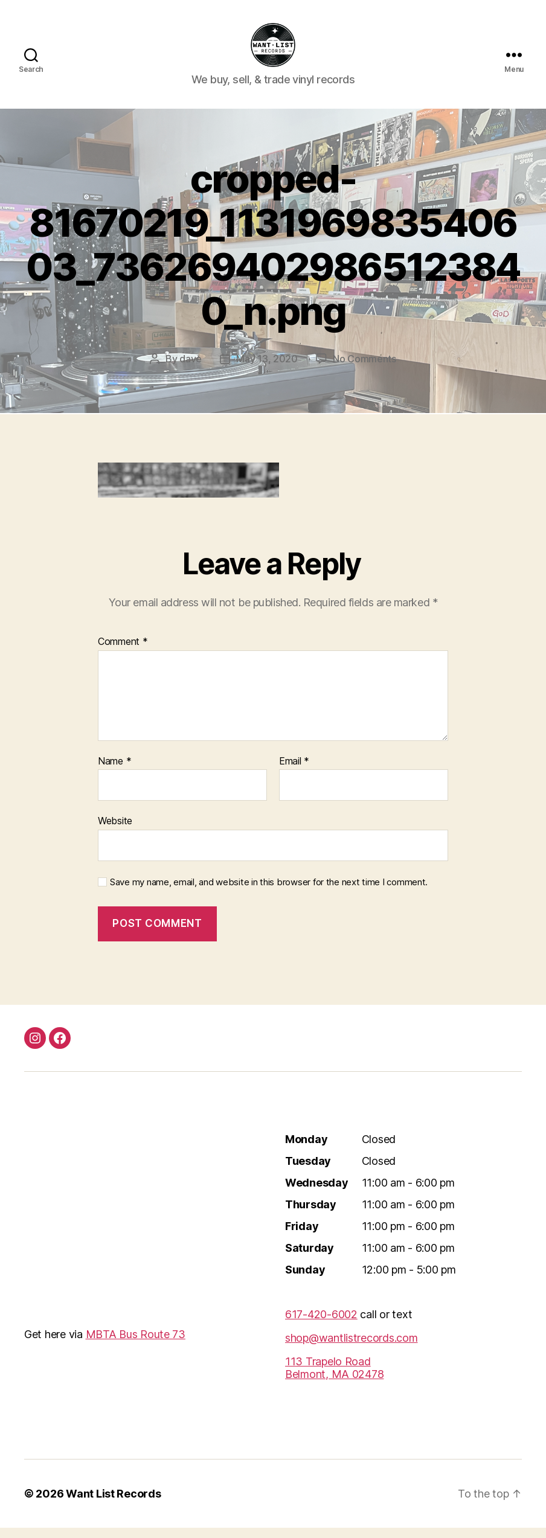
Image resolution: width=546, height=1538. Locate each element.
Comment (123, 652)
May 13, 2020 (267, 369)
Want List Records (113, 1504)
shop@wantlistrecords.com (351, 1348)
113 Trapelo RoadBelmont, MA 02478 (334, 1378)
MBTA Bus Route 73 (135, 1344)
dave (190, 369)
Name (114, 771)
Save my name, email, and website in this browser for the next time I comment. (269, 891)
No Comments (364, 369)
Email (294, 771)
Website (115, 831)
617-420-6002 (321, 1324)
